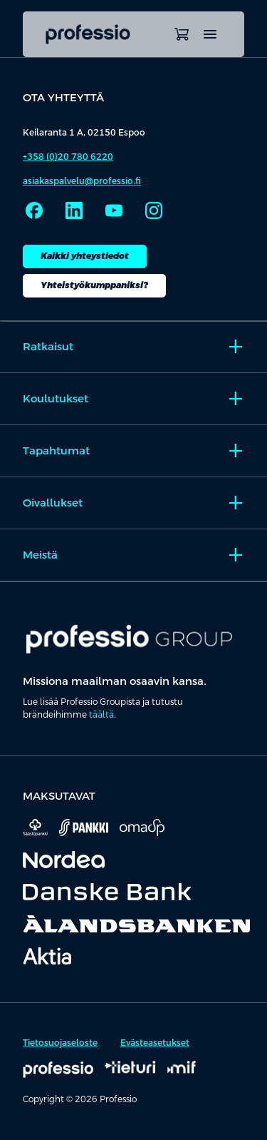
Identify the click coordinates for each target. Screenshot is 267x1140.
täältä (101, 715)
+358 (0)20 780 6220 (68, 157)
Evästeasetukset (154, 1043)
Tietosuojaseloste (60, 1043)
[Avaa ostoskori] (181, 34)
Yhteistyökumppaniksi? (94, 285)
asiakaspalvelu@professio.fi (82, 181)
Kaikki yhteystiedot (85, 256)
